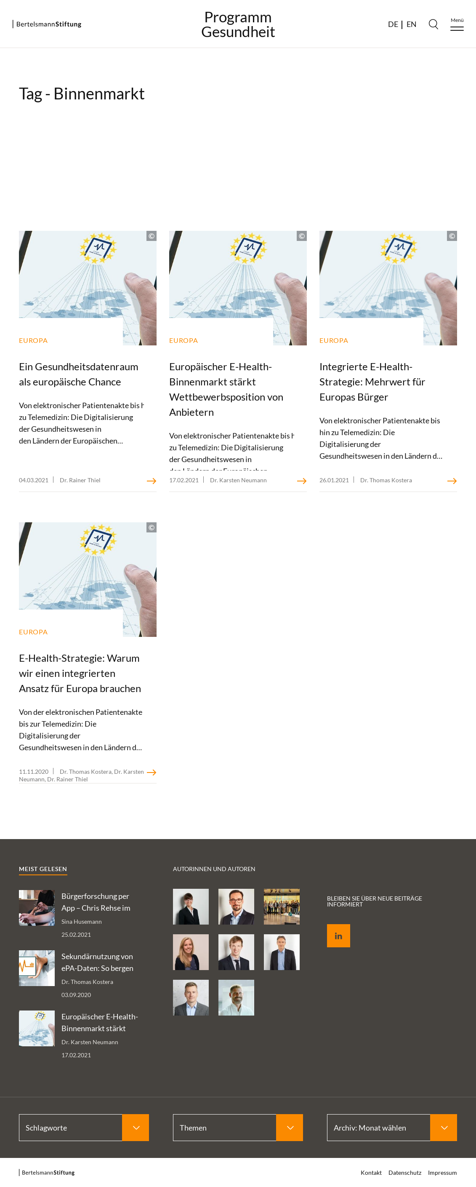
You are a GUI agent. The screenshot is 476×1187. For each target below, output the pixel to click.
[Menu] (457, 24)
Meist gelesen (43, 868)
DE (393, 24)
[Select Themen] (238, 1127)
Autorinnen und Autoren (214, 868)
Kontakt (371, 1172)
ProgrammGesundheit (238, 24)
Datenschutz (404, 1172)
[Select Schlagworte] (84, 1127)
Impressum (442, 1172)
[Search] (433, 24)
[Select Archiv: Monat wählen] (392, 1127)
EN (412, 24)
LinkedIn (332, 926)
